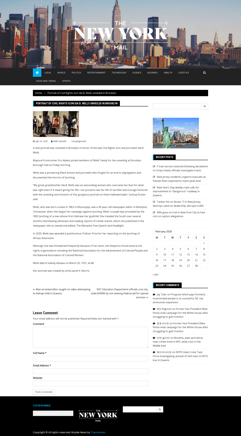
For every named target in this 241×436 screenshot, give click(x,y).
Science (136, 72)
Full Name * (39, 353)
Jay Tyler (162, 294)
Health (168, 72)
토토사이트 (163, 323)
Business (152, 72)
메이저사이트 (164, 352)
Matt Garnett (59, 141)
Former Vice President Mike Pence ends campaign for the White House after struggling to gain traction (180, 312)
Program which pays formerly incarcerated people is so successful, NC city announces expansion (179, 298)
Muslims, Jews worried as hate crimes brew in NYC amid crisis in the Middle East (178, 341)
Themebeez (98, 432)
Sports (66, 80)
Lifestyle (183, 72)
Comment (38, 324)
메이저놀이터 (164, 309)
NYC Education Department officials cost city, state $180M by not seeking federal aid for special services (119, 293)
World (61, 72)
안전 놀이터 (163, 338)
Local (47, 72)
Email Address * (42, 365)
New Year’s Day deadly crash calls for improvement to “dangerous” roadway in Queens (176, 191)
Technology (119, 72)
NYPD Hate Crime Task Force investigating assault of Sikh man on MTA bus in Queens (180, 356)
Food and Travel (46, 80)
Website (37, 378)
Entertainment (96, 72)
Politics (76, 72)
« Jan (155, 274)
